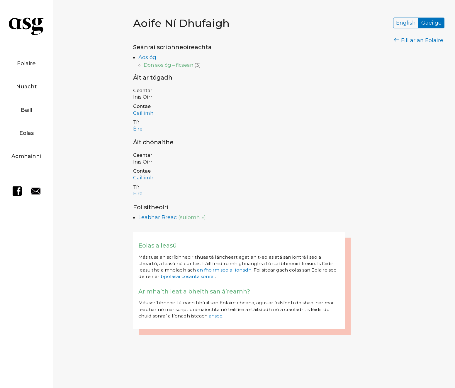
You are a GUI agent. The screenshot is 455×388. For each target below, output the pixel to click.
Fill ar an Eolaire (419, 40)
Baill (26, 110)
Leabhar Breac (157, 217)
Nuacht (26, 86)
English (406, 23)
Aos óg (147, 57)
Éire (137, 129)
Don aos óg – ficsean (168, 65)
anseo (216, 316)
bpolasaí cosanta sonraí (188, 276)
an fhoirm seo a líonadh (224, 270)
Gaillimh (143, 113)
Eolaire (26, 63)
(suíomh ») (192, 217)
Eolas (26, 133)
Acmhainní (26, 156)
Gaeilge (431, 23)
